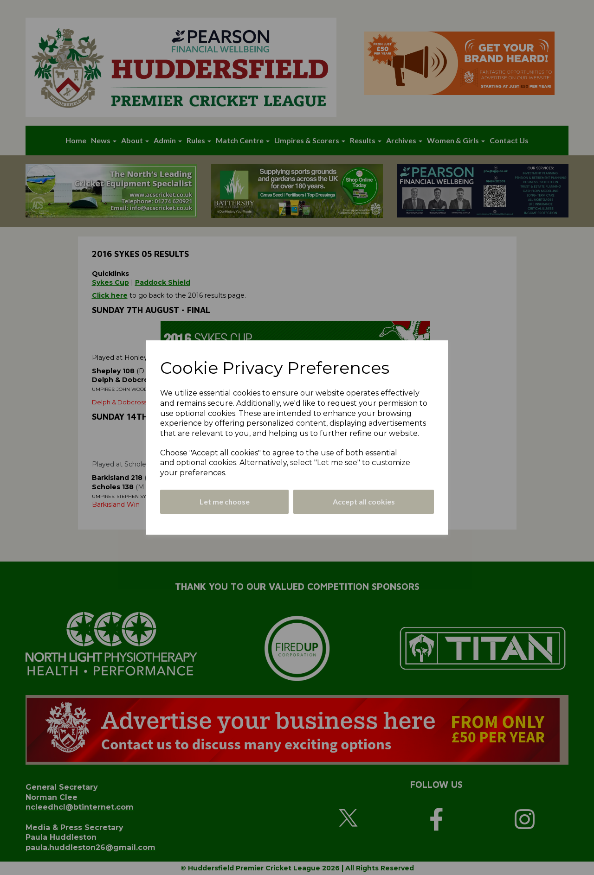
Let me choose (225, 501)
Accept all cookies (364, 501)
